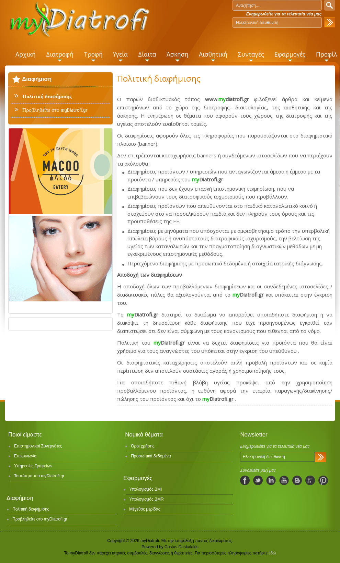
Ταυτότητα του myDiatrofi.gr (39, 476)
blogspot (297, 480)
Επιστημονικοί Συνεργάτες (38, 446)
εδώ (272, 553)
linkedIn (271, 480)
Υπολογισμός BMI (145, 489)
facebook (245, 480)
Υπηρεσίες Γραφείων (33, 466)
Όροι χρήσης (142, 446)
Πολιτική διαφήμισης (47, 96)
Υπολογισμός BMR (146, 499)
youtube (284, 480)
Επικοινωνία (25, 456)
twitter (258, 480)
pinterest (323, 480)
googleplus (310, 480)
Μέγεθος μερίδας (144, 509)
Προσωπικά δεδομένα (151, 456)
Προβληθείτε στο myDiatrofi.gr (55, 110)
